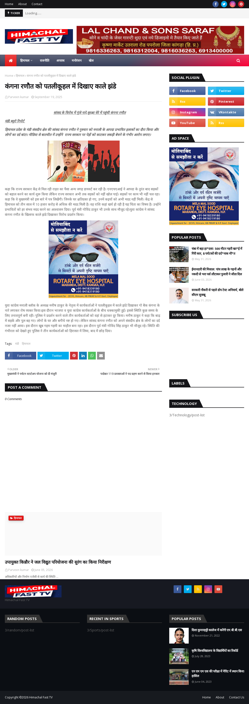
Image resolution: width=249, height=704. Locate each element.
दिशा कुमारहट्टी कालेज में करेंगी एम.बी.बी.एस (217, 630)
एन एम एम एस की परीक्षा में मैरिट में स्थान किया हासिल (218, 673)
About (22, 4)
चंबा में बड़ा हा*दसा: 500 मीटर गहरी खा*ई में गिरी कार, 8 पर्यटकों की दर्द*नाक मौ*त (217, 251)
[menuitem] (11, 60)
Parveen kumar (18, 97)
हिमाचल (20, 76)
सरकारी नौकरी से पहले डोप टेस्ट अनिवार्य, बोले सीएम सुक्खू (217, 292)
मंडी (17, 344)
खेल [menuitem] (91, 60)
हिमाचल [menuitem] (24, 60)
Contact (37, 4)
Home (9, 4)
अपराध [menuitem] (60, 60)
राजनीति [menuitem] (44, 60)
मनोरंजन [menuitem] (76, 60)
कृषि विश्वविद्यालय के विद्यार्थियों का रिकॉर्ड (215, 650)
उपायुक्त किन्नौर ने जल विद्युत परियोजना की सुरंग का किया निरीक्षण (58, 562)
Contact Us (236, 697)
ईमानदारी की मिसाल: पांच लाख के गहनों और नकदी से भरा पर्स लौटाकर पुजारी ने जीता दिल (217, 271)
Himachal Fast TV (41, 697)
